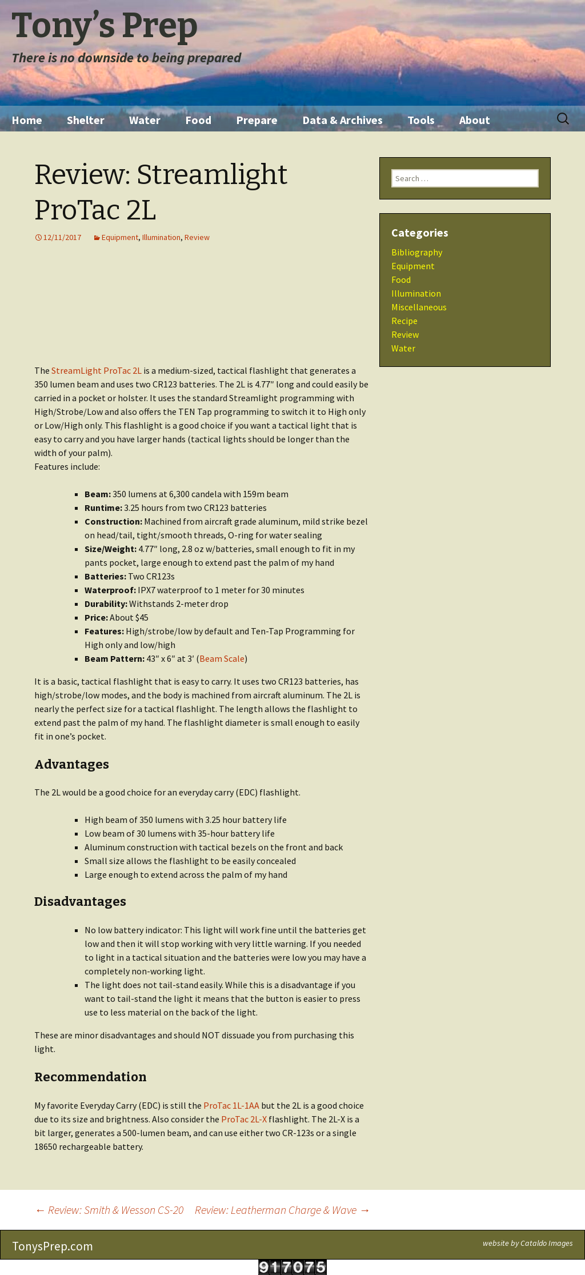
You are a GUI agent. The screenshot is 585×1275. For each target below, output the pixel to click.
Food (198, 120)
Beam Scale (222, 658)
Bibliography (416, 252)
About (474, 120)
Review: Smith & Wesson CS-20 (108, 1209)
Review (197, 237)
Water (145, 120)
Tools (421, 120)
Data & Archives (342, 120)
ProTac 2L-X (244, 1119)
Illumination (161, 237)
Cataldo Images (546, 1243)
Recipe (404, 320)
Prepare (257, 120)
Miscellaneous (419, 307)
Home (26, 120)
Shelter (86, 120)
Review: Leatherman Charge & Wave (282, 1209)
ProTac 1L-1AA (231, 1105)
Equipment (120, 237)
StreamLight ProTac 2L (96, 370)
